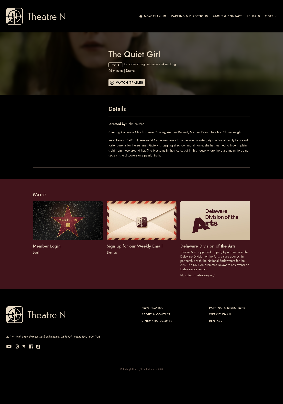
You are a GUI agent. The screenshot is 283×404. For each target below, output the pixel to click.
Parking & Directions (189, 16)
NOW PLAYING (152, 16)
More (271, 16)
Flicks (145, 392)
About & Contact (227, 16)
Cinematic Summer (157, 344)
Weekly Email (220, 338)
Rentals (253, 16)
